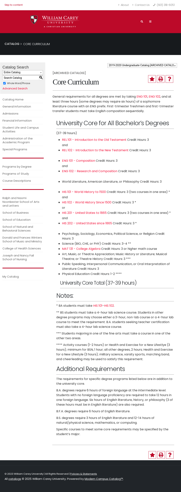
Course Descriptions (16, 181)
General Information (16, 106)
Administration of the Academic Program (17, 140)
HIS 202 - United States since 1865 (87, 223)
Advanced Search (15, 88)
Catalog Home (13, 99)
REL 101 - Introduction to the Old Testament (94, 140)
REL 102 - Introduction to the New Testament (95, 150)
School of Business (15, 213)
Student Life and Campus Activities (20, 129)
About (123, 5)
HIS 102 (109, 305)
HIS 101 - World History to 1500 (84, 192)
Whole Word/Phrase (18, 83)
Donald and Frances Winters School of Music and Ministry (22, 239)
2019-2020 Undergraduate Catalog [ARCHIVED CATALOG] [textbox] (142, 65)
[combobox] (142, 65)
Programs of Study (15, 174)
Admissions (10, 113)
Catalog (12, 44)
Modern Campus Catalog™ (104, 479)
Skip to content (14, 4)
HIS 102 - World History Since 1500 (86, 202)
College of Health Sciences (21, 248)
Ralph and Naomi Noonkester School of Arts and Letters (20, 202)
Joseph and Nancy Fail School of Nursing (18, 257)
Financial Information (17, 121)
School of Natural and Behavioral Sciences (17, 228)
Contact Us (140, 5)
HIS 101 (97, 305)
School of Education (16, 220)
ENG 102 (154, 96)
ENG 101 (142, 96)
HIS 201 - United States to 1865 (84, 213)
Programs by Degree (17, 167)
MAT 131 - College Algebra (81, 249)
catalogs (14, 479)
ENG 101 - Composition (78, 160)
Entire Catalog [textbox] (12, 72)
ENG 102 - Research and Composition (89, 171)
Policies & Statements (83, 474)
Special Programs (14, 149)
